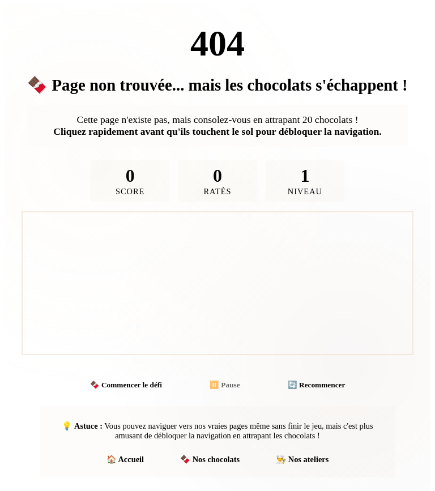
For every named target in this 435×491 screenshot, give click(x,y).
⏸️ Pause (225, 385)
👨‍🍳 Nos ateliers (302, 459)
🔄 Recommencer (317, 385)
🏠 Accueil (125, 459)
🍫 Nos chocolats (210, 459)
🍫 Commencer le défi (126, 385)
